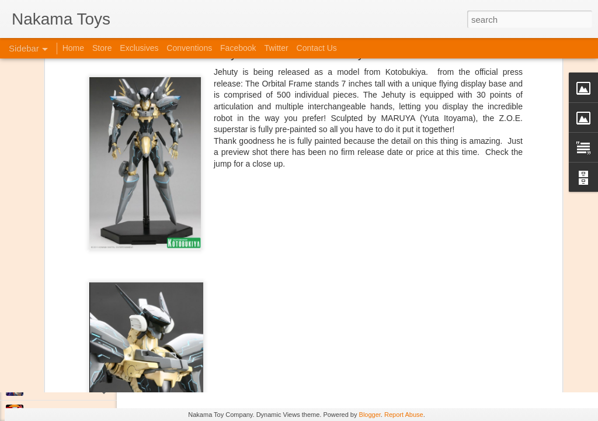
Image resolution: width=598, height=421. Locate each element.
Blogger (370, 414)
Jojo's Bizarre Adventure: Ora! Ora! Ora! (90, 387)
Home (73, 48)
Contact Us (317, 48)
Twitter (276, 48)
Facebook (238, 48)
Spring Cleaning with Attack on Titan (85, 308)
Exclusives (139, 48)
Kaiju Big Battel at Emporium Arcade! (86, 361)
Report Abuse (403, 414)
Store (102, 48)
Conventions (189, 48)
